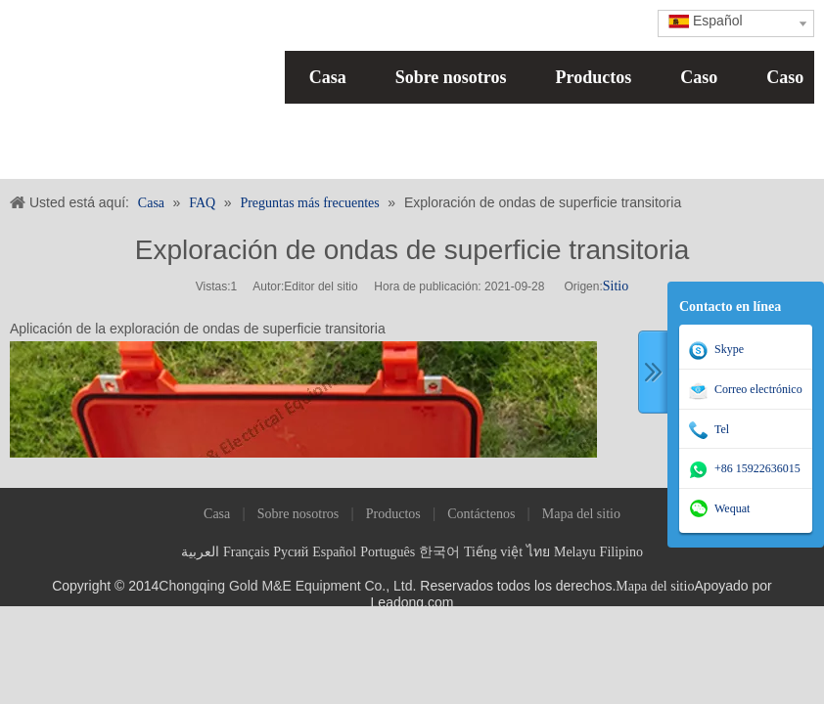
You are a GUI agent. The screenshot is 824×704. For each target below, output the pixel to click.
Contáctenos (481, 513)
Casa (327, 77)
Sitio (615, 286)
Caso (698, 77)
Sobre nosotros (451, 77)
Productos (594, 77)
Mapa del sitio (581, 513)
